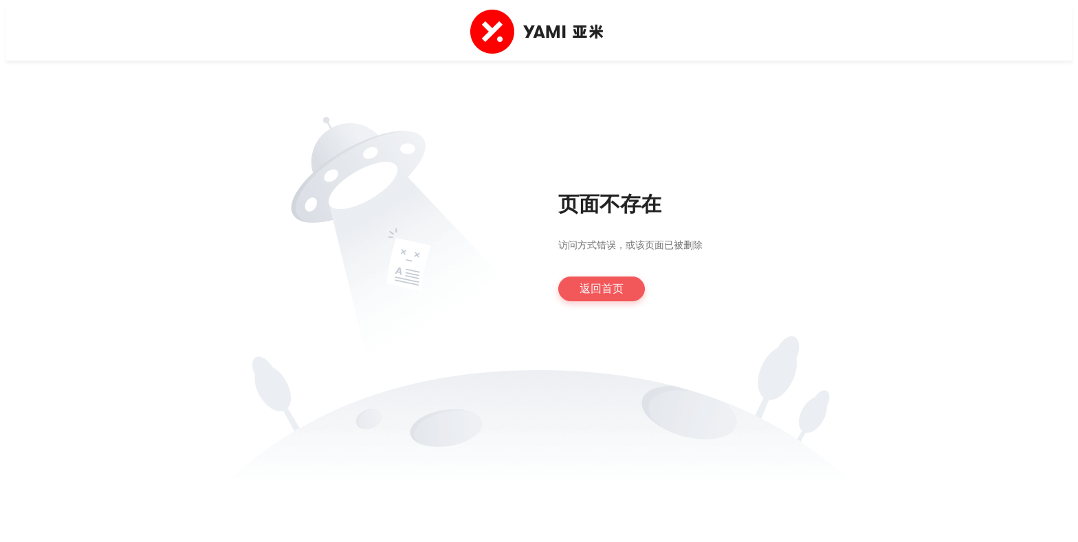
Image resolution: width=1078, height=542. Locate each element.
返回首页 (602, 288)
